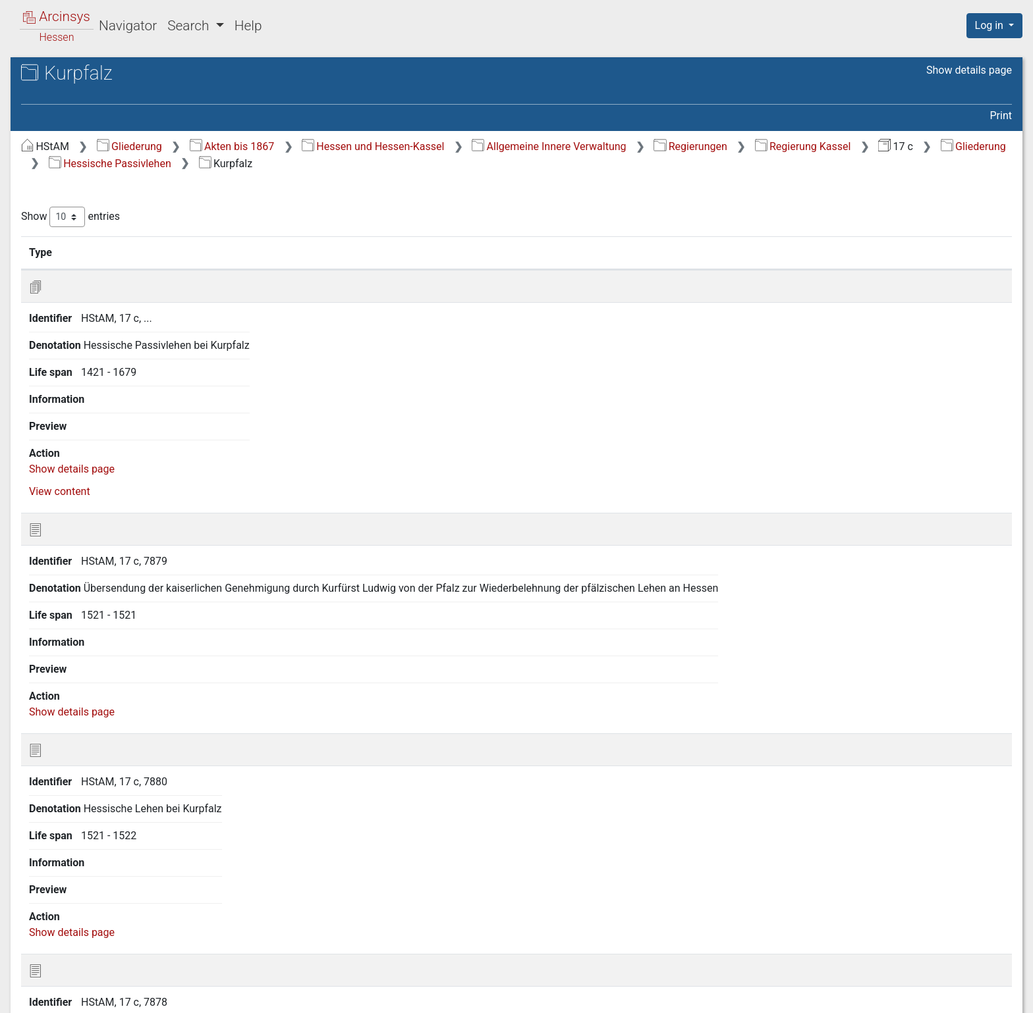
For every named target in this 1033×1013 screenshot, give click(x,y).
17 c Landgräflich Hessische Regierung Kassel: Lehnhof (124, 109)
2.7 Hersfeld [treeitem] (86, 298)
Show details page (969, 70)
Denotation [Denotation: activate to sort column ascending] (420, 252)
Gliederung (350, 146)
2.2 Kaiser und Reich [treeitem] (105, 216)
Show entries (291, 217)
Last (993, 929)
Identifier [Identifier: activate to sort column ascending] (326, 252)
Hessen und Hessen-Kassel (594, 146)
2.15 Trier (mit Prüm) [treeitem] (106, 444)
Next (955, 929)
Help (248, 26)
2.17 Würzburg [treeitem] (91, 476)
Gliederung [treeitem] (57, 153)
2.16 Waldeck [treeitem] (89, 459)
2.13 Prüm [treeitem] (82, 411)
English (29, 985)
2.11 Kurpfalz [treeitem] (88, 363)
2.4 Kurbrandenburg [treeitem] (103, 249)
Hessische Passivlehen (610, 163)
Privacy (837, 995)
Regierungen (911, 146)
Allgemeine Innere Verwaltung (770, 146)
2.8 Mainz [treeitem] (80, 314)
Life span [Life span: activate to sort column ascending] (744, 252)
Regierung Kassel (318, 163)
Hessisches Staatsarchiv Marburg (124, 88)
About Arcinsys (750, 995)
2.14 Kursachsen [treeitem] (96, 427)
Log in (990, 25)
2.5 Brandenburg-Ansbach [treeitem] (118, 265)
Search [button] (189, 26)
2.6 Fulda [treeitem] (79, 282)
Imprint (1000, 995)
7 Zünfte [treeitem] (65, 604)
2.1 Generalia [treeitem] (88, 201)
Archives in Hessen (76, 74)
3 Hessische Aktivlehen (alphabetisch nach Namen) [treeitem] (101, 499)
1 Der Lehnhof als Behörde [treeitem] (107, 168)
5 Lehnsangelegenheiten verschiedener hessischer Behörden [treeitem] (120, 563)
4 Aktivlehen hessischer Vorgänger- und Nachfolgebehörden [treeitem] (120, 531)
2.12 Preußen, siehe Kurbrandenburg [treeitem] (103, 386)
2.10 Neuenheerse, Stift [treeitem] (112, 346)
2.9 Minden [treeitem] (83, 330)
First (787, 929)
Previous (834, 929)
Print (1001, 115)
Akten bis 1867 (453, 146)
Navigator (128, 26)
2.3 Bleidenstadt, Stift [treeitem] (107, 233)
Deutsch (78, 985)
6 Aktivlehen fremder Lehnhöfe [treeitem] (117, 588)
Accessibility (919, 995)
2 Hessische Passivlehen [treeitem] (104, 184)
